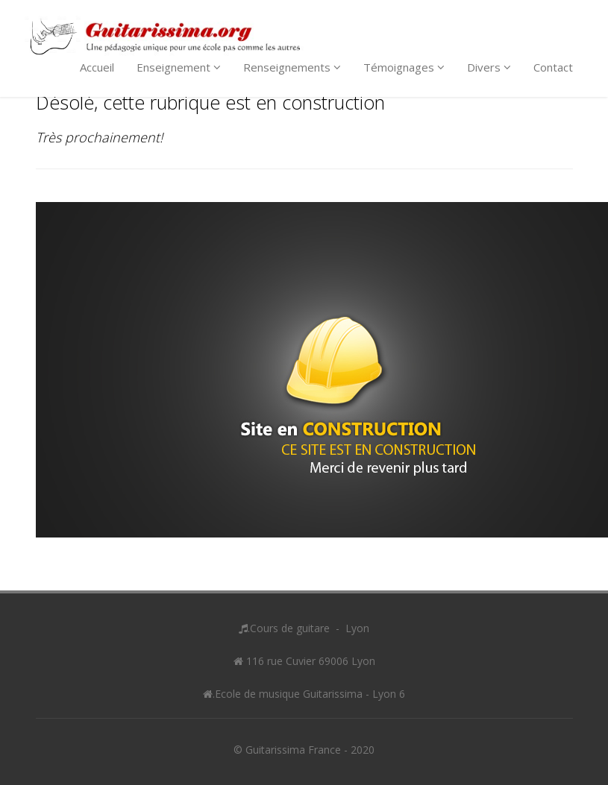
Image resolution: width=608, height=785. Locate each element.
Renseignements (292, 67)
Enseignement (179, 67)
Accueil (97, 67)
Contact (553, 67)
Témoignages (404, 67)
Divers (489, 67)
